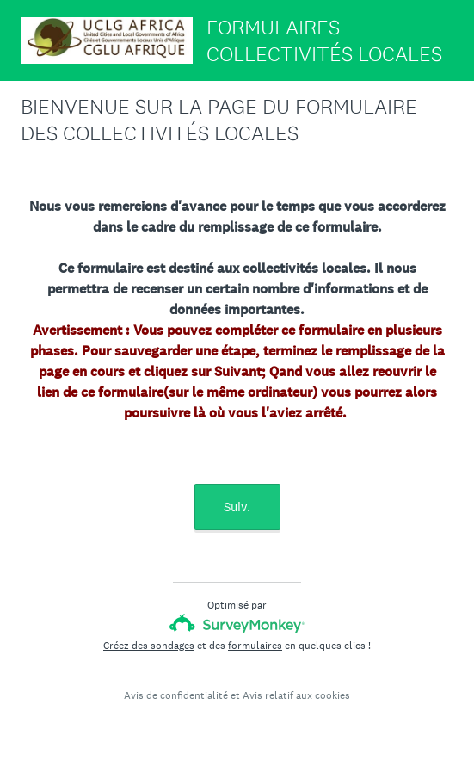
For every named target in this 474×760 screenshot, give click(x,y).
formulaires (255, 645)
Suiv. (237, 506)
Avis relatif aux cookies (296, 695)
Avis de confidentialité (176, 695)
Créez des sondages (148, 645)
